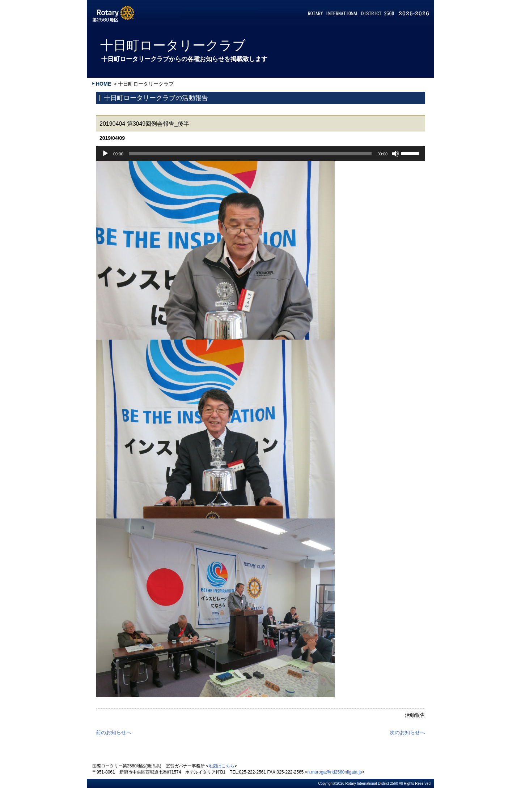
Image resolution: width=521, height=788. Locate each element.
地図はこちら (221, 765)
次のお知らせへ (407, 732)
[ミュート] (395, 153)
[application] (260, 153)
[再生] (105, 153)
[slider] (250, 153)
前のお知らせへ (113, 732)
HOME (103, 83)
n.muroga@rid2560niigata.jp (335, 772)
